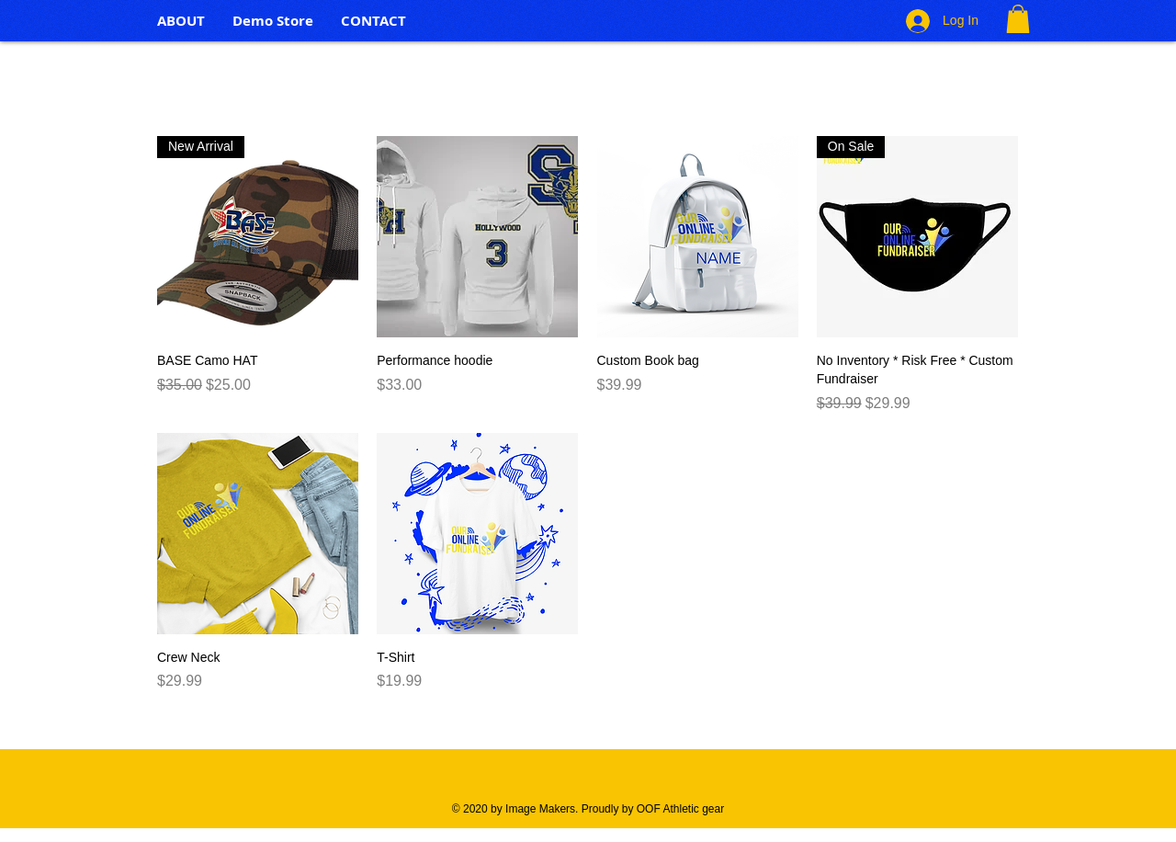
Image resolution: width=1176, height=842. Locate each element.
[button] (1018, 19)
